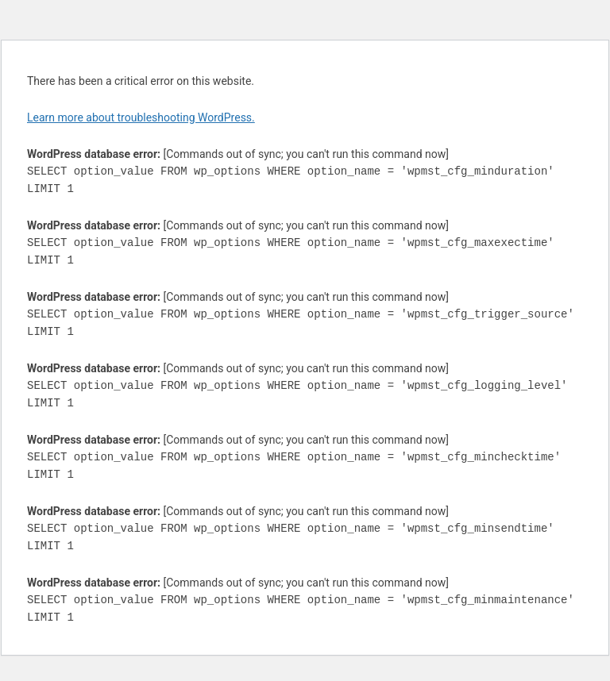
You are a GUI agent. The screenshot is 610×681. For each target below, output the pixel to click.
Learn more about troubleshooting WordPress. (141, 117)
